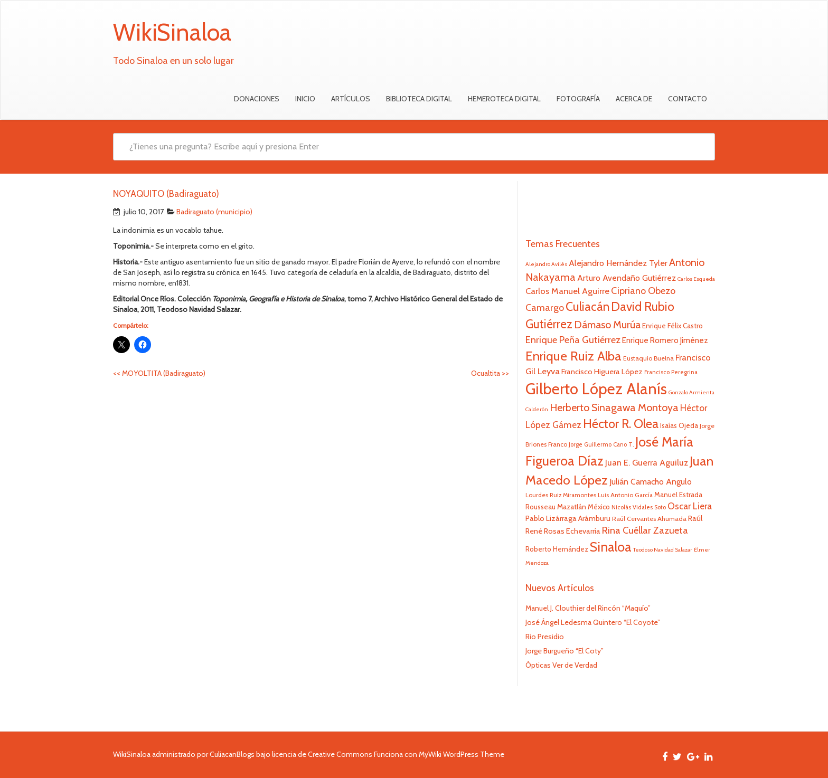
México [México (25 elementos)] (599, 506)
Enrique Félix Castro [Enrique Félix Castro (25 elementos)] (672, 325)
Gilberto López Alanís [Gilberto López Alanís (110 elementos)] (596, 388)
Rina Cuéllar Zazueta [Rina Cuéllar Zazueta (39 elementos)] (645, 530)
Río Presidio (544, 636)
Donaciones (256, 98)
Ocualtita (490, 373)
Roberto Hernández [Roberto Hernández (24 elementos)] (556, 549)
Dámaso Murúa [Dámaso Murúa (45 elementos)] (607, 324)
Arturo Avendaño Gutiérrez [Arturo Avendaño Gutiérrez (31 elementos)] (626, 278)
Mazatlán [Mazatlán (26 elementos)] (571, 506)
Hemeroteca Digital (504, 98)
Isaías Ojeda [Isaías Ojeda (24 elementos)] (679, 425)
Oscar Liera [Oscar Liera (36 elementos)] (689, 505)
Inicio (305, 98)
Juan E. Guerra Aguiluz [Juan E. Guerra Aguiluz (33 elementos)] (646, 462)
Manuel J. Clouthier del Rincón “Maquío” (588, 608)
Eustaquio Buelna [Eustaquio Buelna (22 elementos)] (648, 358)
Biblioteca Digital (419, 98)
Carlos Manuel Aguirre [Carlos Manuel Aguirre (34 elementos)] (567, 291)
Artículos (350, 98)
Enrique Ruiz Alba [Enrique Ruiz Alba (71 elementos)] (573, 356)
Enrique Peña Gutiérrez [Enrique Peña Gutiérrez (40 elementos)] (572, 340)
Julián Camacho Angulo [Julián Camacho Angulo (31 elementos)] (650, 482)
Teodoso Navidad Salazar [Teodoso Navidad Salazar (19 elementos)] (662, 549)
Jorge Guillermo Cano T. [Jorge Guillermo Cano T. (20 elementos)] (601, 444)
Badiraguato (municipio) (214, 211)
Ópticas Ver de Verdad (561, 665)
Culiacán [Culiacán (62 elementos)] (587, 306)
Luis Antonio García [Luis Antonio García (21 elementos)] (625, 495)
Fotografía (578, 98)
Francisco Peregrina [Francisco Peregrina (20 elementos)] (671, 372)
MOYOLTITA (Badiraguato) (159, 373)
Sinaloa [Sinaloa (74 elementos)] (611, 547)
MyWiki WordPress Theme (461, 754)
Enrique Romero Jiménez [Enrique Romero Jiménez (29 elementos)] (665, 340)
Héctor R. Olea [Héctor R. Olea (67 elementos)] (620, 423)
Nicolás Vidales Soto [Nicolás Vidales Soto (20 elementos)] (638, 507)
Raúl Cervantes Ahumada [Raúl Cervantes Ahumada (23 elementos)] (649, 519)
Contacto (687, 98)
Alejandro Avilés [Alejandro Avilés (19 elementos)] (546, 264)
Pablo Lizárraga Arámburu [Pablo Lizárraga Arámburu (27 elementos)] (567, 518)
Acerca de (634, 98)
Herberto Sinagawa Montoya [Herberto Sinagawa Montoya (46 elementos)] (614, 407)
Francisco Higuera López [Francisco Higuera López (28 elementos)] (602, 371)
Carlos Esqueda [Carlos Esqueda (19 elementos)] (696, 279)
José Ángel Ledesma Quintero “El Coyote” (592, 622)
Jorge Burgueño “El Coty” (564, 651)
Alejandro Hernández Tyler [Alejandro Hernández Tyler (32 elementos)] (618, 263)
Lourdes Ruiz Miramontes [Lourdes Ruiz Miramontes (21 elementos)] (560, 495)
